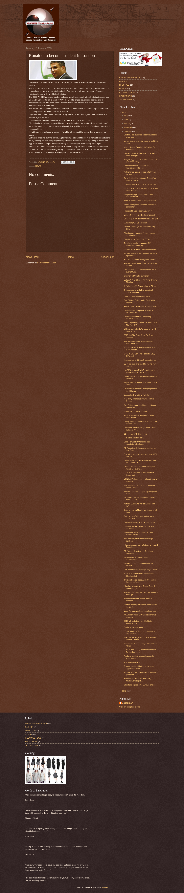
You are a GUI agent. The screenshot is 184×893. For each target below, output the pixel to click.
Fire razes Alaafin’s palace (134, 438)
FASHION (123, 81)
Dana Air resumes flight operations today (140, 611)
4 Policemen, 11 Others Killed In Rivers (140, 286)
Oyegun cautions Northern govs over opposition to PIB (139, 667)
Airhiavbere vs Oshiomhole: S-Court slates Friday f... (138, 533)
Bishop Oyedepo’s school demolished (139, 215)
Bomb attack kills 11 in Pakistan (137, 395)
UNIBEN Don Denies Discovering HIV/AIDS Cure (137, 317)
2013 (124, 112)
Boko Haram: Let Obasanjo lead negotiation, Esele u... (137, 443)
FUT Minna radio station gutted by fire (139, 259)
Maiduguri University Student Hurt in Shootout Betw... (139, 575)
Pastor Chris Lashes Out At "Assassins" (140, 306)
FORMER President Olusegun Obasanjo (140, 249)
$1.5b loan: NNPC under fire (135, 434)
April (126, 119)
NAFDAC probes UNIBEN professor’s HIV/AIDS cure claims (139, 371)
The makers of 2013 (132, 662)
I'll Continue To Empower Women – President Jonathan (138, 311)
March (127, 123)
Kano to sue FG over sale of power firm (140, 201)
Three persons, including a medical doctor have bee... (138, 291)
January (127, 131)
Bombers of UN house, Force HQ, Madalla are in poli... (138, 679)
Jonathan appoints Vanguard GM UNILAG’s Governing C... (137, 244)
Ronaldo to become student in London (139, 522)
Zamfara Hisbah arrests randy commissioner (136, 558)
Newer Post (32, 257)
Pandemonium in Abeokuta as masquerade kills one (136, 167)
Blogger (105, 887)
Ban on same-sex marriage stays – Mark (140, 570)
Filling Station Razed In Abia (135, 411)
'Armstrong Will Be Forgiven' (135, 223)
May (126, 115)
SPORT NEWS (125, 96)
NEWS (38, 166)
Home (70, 257)
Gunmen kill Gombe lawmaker (136, 276)
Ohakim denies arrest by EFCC (137, 239)
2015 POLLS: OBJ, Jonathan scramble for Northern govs (140, 651)
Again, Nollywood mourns (134, 627)
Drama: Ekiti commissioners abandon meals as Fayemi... (139, 467)
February (128, 127)
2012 (124, 691)
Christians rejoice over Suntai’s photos (139, 685)
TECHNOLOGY (125, 100)
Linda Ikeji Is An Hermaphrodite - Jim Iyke (141, 219)
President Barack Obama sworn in (138, 211)
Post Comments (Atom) (46, 263)
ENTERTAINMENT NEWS (130, 78)
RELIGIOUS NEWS (127, 92)
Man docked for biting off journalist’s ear (140, 360)
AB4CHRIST (127, 703)
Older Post (107, 257)
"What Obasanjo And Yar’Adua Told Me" (140, 184)
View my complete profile (129, 707)
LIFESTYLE (124, 85)
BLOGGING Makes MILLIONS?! (137, 296)
